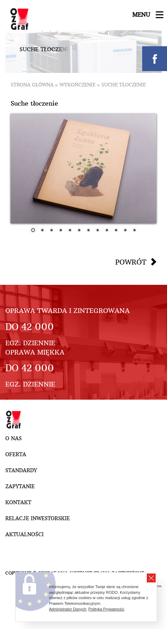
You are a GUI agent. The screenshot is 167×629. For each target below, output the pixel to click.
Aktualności (24, 534)
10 (116, 231)
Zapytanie (20, 486)
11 (125, 231)
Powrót (130, 262)
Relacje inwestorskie (37, 518)
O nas (13, 438)
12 (134, 231)
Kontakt (18, 502)
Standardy (21, 470)
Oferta (15, 454)
